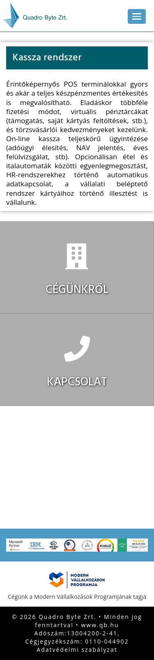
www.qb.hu (100, 625)
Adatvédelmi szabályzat (77, 649)
